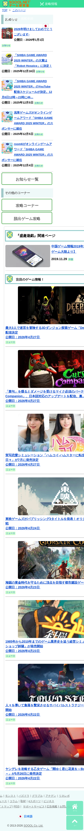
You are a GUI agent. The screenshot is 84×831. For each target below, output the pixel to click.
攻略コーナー (27, 206)
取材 (23, 801)
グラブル (37, 795)
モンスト (10, 795)
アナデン (50, 795)
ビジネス (48, 801)
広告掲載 (52, 806)
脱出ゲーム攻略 (27, 219)
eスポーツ (34, 801)
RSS (16, 806)
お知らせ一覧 (27, 179)
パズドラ (24, 795)
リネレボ (64, 795)
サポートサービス (34, 806)
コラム (14, 801)
